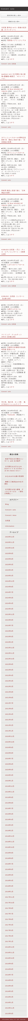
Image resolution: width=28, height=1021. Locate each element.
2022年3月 (9, 681)
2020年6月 (9, 764)
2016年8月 (9, 969)
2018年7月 (9, 864)
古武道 (14, 63)
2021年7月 (9, 703)
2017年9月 (9, 908)
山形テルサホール (14, 309)
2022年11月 (9, 653)
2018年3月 (9, 886)
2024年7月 (9, 592)
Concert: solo (6, 63)
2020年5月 (9, 769)
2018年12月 (9, 836)
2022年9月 (9, 664)
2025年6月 (9, 559)
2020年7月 (9, 758)
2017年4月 (9, 925)
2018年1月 (9, 891)
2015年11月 (9, 1008)
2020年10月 (9, 742)
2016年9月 (9, 963)
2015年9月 (9, 1013)
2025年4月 (9, 570)
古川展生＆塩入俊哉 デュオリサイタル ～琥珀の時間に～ (14, 491)
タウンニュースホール (15, 152)
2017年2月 (9, 936)
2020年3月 (9, 775)
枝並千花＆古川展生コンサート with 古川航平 (14, 460)
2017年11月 (9, 897)
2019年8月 (9, 803)
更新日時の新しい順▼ (14, 15)
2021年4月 (9, 714)
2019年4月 (9, 819)
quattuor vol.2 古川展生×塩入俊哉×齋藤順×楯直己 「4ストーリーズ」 (13, 76)
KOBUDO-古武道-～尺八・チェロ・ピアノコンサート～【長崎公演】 (13, 252)
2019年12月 (9, 786)
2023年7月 (9, 625)
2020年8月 (9, 753)
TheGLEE (11, 415)
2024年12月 (9, 581)
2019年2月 (9, 830)
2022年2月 (9, 686)
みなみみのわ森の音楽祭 (14, 476)
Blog (7, 504)
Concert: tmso (10, 515)
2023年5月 (9, 636)
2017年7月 (9, 914)
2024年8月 (9, 587)
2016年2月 (9, 997)
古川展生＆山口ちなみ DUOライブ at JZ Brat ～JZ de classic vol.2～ (14, 469)
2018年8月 (9, 858)
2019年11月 (9, 792)
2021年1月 (9, 731)
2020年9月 (9, 747)
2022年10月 (9, 659)
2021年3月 (9, 720)
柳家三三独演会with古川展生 (14, 483)
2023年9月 (9, 620)
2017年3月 (9, 930)
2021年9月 (9, 692)
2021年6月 (9, 708)
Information (9, 526)
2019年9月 (9, 797)
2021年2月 (9, 725)
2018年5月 (9, 875)
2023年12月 (9, 614)
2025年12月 (9, 537)
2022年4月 (9, 675)
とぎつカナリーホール (15, 265)
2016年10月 (9, 958)
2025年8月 (9, 553)
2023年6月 (9, 631)
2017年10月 (9, 902)
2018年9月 (9, 853)
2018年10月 (9, 847)
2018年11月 (9, 841)
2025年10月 (9, 548)
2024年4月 (9, 603)
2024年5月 (9, 598)
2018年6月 (9, 869)
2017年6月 (9, 919)
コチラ (11, 59)
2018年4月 (9, 880)
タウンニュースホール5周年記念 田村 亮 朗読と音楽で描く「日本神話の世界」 (14, 140)
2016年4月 (9, 986)
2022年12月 (9, 648)
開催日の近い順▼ (14, 21)
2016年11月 (9, 952)
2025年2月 (9, 575)
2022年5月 (9, 670)
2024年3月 (9, 609)
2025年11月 (9, 542)
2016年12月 (9, 947)
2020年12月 (9, 736)
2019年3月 (9, 825)
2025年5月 (9, 564)
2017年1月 (9, 941)
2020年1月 (9, 781)
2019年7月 (9, 808)
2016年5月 (9, 980)
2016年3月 (9, 991)
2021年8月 (9, 697)
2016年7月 (9, 975)
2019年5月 (9, 814)
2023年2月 (9, 642)
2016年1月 (9, 1002)
